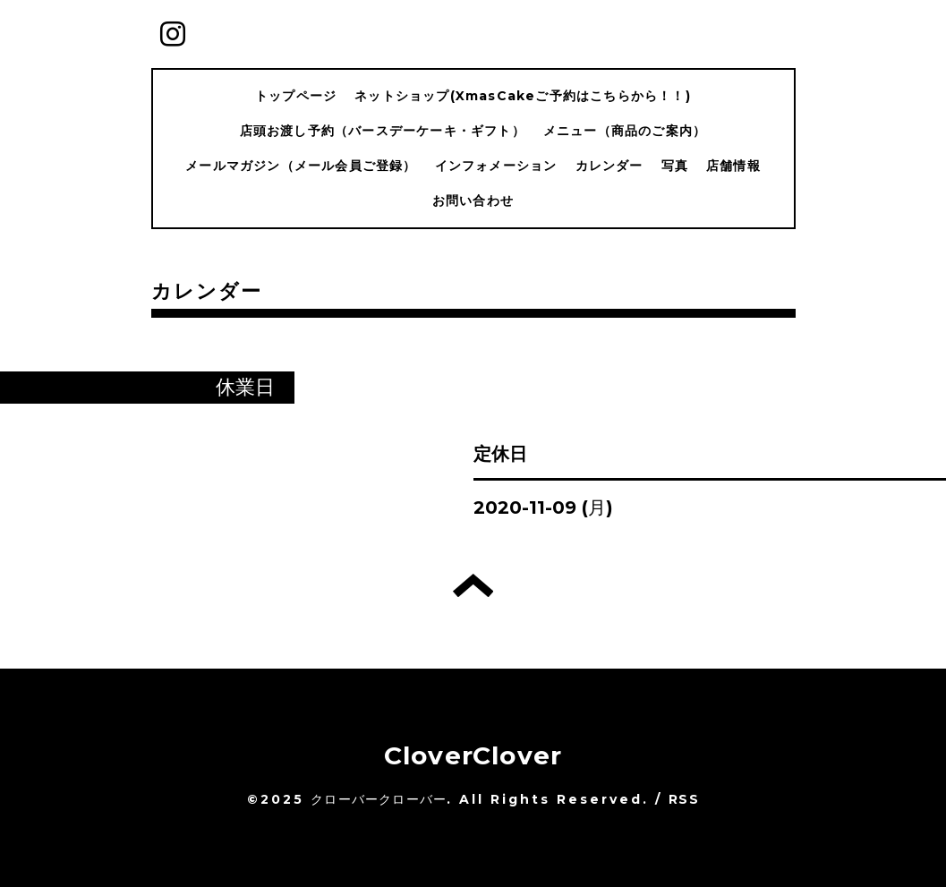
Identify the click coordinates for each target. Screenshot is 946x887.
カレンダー (609, 166)
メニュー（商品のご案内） (624, 131)
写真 (674, 166)
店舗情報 (733, 166)
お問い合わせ (473, 200)
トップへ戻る (473, 585)
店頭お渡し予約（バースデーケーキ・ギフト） (382, 131)
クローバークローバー (379, 799)
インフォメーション (496, 166)
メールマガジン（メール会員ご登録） (300, 166)
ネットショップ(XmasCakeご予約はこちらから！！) (522, 96)
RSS (684, 799)
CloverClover (473, 755)
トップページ (296, 96)
